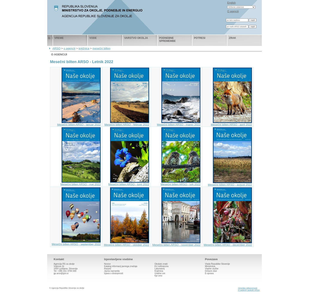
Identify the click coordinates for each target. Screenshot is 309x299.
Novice (107, 264)
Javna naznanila (112, 271)
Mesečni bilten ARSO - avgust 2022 (230, 183)
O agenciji (233, 11)
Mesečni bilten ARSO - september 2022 (76, 243)
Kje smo (158, 276)
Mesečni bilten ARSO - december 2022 (228, 243)
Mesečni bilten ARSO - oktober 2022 (126, 243)
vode (93, 37)
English (231, 2)
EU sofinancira (161, 266)
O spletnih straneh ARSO (249, 290)
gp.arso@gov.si (61, 273)
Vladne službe (211, 268)
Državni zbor (211, 271)
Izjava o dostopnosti (113, 273)
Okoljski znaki (161, 264)
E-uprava (209, 273)
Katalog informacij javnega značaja (120, 266)
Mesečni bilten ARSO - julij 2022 (181, 183)
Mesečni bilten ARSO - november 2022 (176, 243)
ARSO (57, 48)
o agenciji (69, 48)
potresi (199, 37)
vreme (59, 37)
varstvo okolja (136, 37)
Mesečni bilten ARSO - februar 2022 (127, 123)
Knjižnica (158, 271)
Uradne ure (159, 273)
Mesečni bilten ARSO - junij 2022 (128, 183)
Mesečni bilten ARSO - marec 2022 (178, 123)
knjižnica (84, 48)
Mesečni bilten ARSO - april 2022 (231, 123)
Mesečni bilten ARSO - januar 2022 (79, 123)
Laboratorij (159, 268)
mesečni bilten (101, 48)
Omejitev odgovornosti (247, 288)
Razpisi (107, 268)
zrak (232, 37)
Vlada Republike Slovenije (217, 264)
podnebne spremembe (167, 39)
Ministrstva (210, 266)
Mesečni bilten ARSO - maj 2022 (80, 183)
